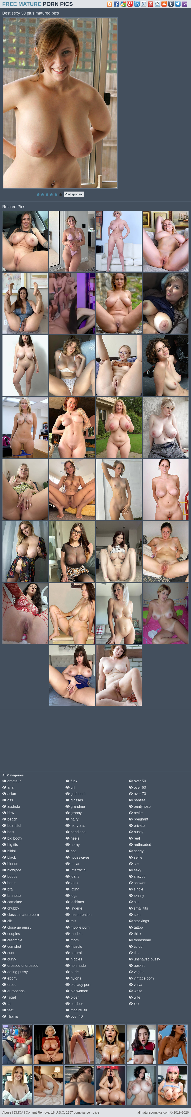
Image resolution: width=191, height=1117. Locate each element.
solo (135, 915)
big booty (12, 838)
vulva (135, 985)
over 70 (137, 794)
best (8, 832)
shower (137, 883)
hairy (71, 819)
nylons (73, 978)
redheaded (140, 845)
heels (72, 838)
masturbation (78, 915)
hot (70, 851)
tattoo (136, 927)
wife (134, 997)
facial (9, 997)
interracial (75, 870)
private (137, 826)
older (72, 997)
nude (72, 972)
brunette (11, 896)
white (135, 991)
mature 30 (76, 1010)
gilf (70, 787)
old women (76, 991)
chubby (10, 908)
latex (71, 883)
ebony (9, 978)
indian (72, 864)
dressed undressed (20, 965)
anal (8, 787)
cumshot (11, 946)
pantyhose (140, 806)
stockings (139, 921)
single (136, 889)
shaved (137, 876)
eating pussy (15, 972)
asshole (11, 806)
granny (73, 813)
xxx (134, 1004)
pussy (136, 832)
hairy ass (75, 826)
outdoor (74, 1004)
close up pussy (16, 927)
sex (134, 864)
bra (7, 889)
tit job (136, 946)
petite (136, 813)
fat (6, 1004)
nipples (73, 959)
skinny (136, 896)
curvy (9, 959)
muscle (73, 946)
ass (7, 800)
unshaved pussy (144, 959)
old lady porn (78, 985)
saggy (136, 851)
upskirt (137, 965)
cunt (8, 953)
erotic (9, 985)
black (9, 857)
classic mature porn (20, 915)
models (73, 934)
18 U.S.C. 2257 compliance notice (75, 1112)
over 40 (74, 1016)
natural (73, 953)
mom (72, 940)
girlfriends (75, 794)
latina (72, 889)
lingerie (73, 908)
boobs (9, 876)
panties (137, 800)
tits (133, 953)
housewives (77, 857)
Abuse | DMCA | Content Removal (26, 1112)
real (134, 838)
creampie (12, 940)
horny (72, 845)
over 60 (137, 787)
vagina (137, 972)
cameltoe (12, 902)
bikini (9, 851)
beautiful (11, 826)
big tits (10, 845)
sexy (135, 870)
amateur (11, 781)
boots (9, 883)
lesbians (74, 902)
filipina (10, 1016)
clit (7, 921)
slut (134, 902)
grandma (75, 806)
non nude (75, 965)
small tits (138, 908)
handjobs (75, 832)
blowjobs (12, 870)
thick (135, 934)
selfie (135, 857)
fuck (71, 781)
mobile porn (77, 927)
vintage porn (141, 978)
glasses (74, 800)
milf (70, 921)
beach (9, 819)
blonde (10, 864)
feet (7, 1010)
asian (9, 794)
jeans (72, 876)
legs (71, 896)
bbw (8, 813)
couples (11, 934)
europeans (13, 991)
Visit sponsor (74, 194)
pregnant (138, 819)
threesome (140, 940)
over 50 (137, 781)
